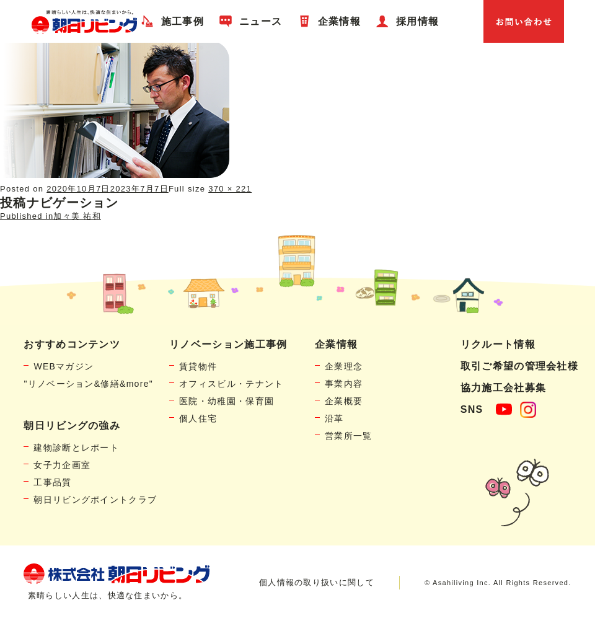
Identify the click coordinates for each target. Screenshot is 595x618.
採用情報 (417, 21)
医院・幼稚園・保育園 (226, 401)
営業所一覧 (348, 436)
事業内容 (344, 384)
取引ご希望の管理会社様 (519, 366)
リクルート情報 (498, 344)
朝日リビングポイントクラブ (95, 500)
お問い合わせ (523, 21)
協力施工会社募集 (503, 387)
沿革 (334, 418)
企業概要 (344, 401)
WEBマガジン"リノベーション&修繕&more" (88, 375)
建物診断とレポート (76, 447)
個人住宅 (198, 418)
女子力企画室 (61, 465)
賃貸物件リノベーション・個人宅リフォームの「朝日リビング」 (84, 21)
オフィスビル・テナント (231, 384)
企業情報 (339, 21)
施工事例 (182, 21)
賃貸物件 (198, 366)
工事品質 (52, 482)
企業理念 (344, 366)
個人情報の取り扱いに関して (316, 582)
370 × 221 (230, 188)
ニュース (260, 21)
